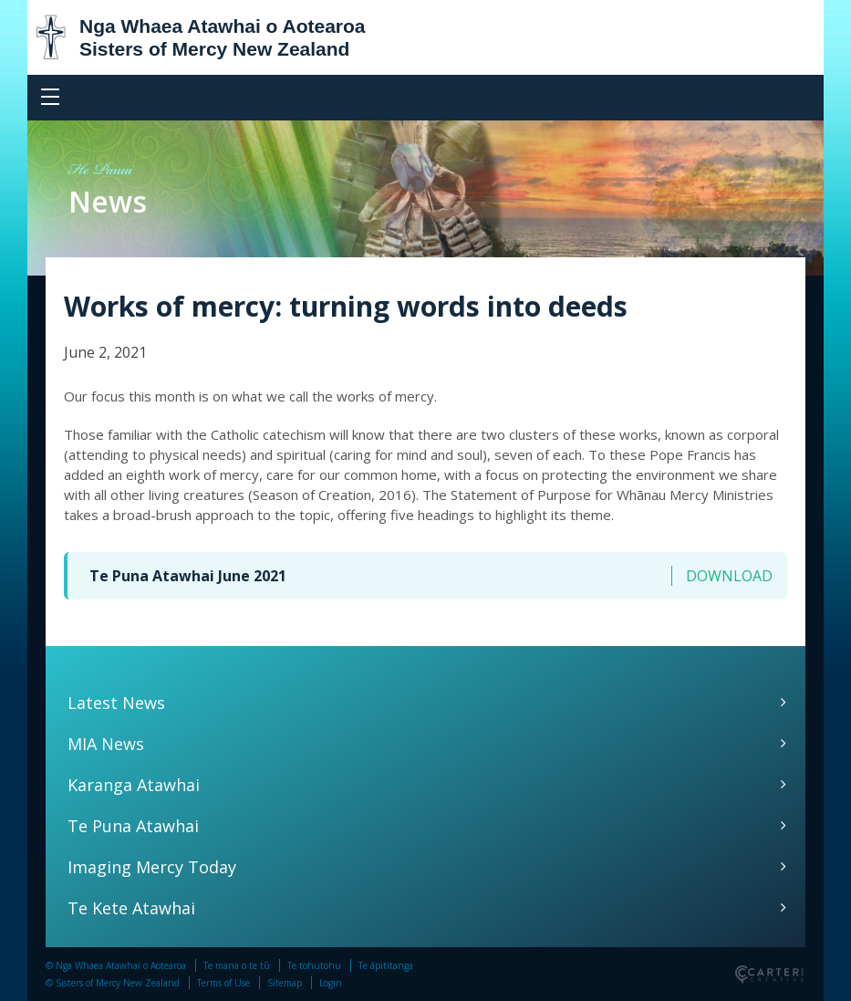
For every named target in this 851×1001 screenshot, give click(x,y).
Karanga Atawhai (133, 785)
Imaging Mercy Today (151, 867)
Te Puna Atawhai (133, 826)
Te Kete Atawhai (131, 908)
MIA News (105, 744)
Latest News (116, 703)
